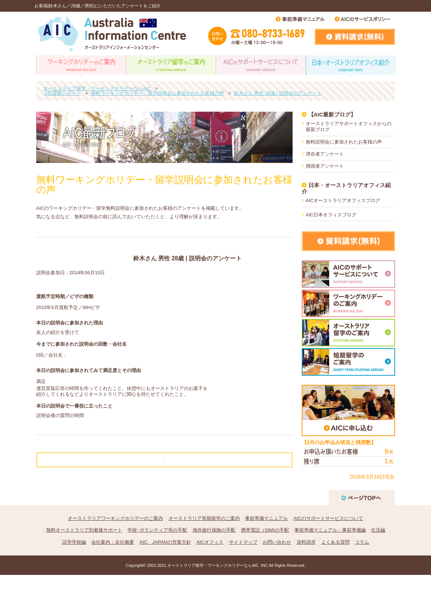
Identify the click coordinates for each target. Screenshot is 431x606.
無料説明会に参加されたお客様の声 (344, 142)
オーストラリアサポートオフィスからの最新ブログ (348, 126)
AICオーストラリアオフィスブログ (343, 200)
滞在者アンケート (325, 154)
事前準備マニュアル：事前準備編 (330, 530)
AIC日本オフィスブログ (331, 215)
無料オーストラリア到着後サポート (84, 530)
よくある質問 (335, 542)
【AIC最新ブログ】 (332, 114)
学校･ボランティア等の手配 (157, 530)
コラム (362, 542)
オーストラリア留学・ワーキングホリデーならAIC (213, 565)
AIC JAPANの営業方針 (165, 542)
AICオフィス (209, 542)
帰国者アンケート (325, 166)
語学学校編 (74, 542)
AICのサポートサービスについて (328, 518)
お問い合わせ (277, 542)
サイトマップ (243, 542)
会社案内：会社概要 (112, 542)
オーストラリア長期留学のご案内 (204, 518)
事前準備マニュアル (266, 518)
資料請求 (306, 542)
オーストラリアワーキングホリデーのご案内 (115, 518)
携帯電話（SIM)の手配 (265, 530)
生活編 (378, 530)
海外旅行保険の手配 (214, 530)
